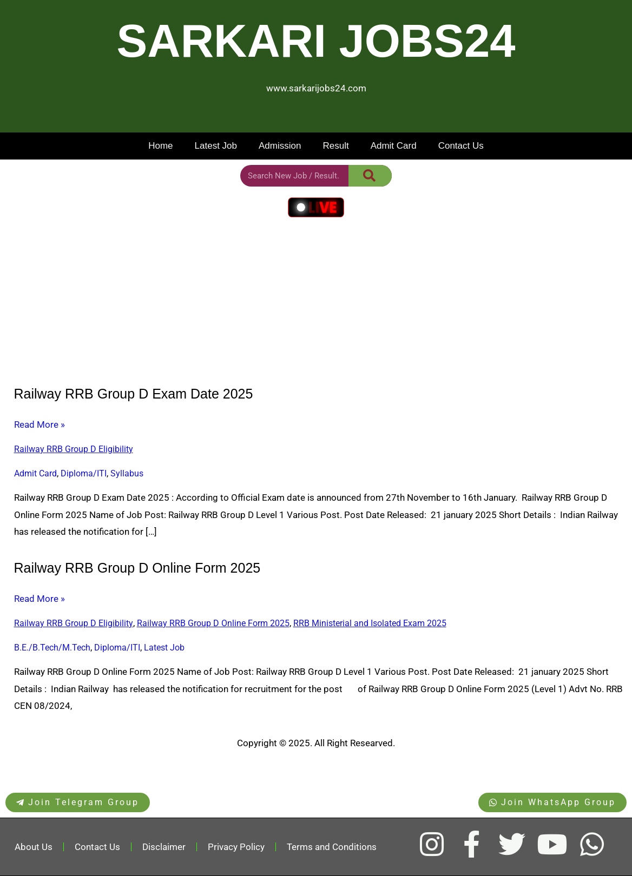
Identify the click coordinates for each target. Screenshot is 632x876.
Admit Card (394, 146)
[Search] (370, 176)
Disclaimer (164, 846)
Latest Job (216, 146)
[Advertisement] (316, 304)
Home (160, 146)
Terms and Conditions (332, 846)
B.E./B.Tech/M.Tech (52, 647)
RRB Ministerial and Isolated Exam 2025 (369, 623)
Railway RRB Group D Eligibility (73, 449)
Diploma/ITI (84, 473)
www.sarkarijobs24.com (316, 88)
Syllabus (126, 473)
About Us (33, 846)
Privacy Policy (236, 846)
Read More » (39, 425)
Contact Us (461, 146)
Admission (280, 146)
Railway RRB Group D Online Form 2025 (137, 567)
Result (335, 146)
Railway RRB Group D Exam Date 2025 (133, 393)
